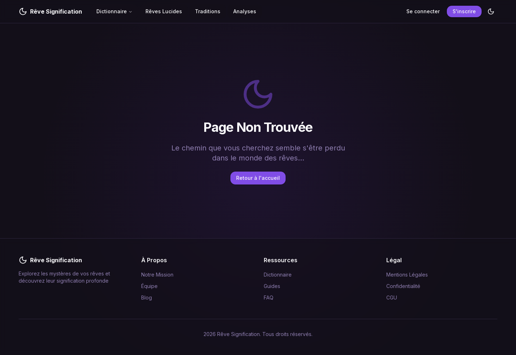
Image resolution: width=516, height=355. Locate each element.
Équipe (149, 286)
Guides (272, 286)
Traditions (207, 11)
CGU (391, 297)
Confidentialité (403, 286)
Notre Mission (157, 275)
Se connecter (423, 11)
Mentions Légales (407, 275)
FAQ (268, 297)
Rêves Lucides (163, 11)
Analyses (244, 11)
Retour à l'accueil (258, 178)
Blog (146, 297)
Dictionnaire (114, 11)
